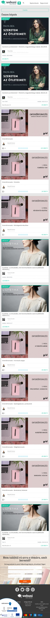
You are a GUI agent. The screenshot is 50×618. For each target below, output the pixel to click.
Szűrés (25, 10)
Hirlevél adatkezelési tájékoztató (41, 607)
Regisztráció (44, 3)
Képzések (28, 605)
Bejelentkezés (34, 3)
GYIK (42, 610)
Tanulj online (28, 604)
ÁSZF (41, 605)
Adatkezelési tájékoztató (42, 604)
